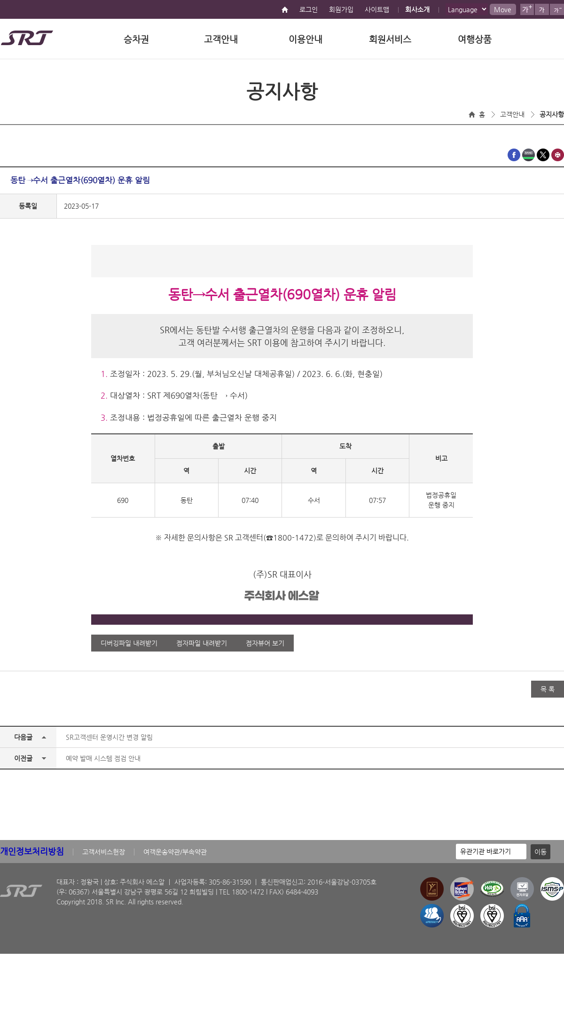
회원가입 (341, 9)
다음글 (23, 737)
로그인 (308, 9)
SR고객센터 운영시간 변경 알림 (109, 737)
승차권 (136, 39)
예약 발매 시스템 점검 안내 (103, 758)
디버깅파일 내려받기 (129, 643)
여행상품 (475, 39)
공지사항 (552, 114)
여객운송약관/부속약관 (175, 852)
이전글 (23, 758)
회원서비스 (390, 39)
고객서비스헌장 (103, 852)
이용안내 (305, 39)
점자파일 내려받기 (201, 643)
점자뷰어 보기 (265, 643)
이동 (540, 852)
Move (502, 9)
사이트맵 (377, 9)
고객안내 (221, 39)
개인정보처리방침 (32, 851)
